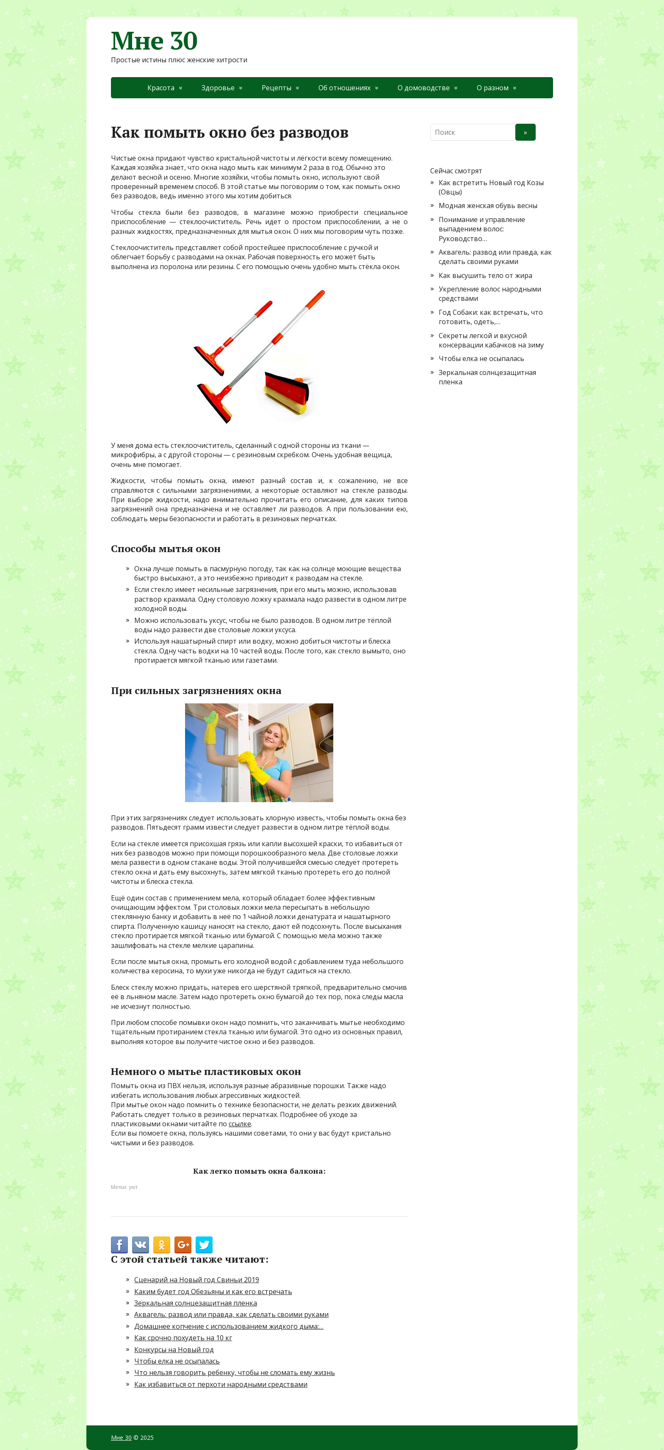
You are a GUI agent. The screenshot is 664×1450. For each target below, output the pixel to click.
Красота (160, 87)
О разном (493, 87)
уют (133, 1187)
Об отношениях (344, 87)
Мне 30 (154, 40)
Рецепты (276, 87)
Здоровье (218, 87)
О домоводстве (424, 87)
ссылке (240, 1123)
